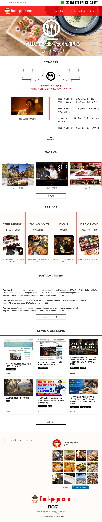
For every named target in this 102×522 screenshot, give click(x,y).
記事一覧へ (51, 422)
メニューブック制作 (89, 230)
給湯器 (50, 406)
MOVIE (64, 223)
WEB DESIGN (12, 223)
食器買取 (82, 367)
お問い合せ (92, 11)
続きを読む (51, 139)
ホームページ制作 (56, 11)
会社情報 (82, 11)
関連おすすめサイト (42, 511)
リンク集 (62, 511)
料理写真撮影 (38, 230)
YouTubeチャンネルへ (51, 317)
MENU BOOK (89, 223)
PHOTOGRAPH (38, 223)
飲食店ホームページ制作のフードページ (27, 440)
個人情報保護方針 (54, 511)
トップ (45, 11)
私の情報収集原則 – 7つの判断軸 (17, 398)
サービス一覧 (71, 11)
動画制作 (63, 230)
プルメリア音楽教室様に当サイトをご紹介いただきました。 (18, 365)
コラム (8, 401)
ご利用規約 (56, 513)
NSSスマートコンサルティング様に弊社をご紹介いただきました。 (50, 363)
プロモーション (75, 367)
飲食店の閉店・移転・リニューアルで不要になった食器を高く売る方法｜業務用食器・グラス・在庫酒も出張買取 (83, 361)
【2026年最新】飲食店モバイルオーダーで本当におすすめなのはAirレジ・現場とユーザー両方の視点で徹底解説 (83, 400)
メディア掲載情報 (11, 369)
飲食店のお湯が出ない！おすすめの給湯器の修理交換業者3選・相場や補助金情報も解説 (51, 400)
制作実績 (51, 196)
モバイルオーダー (85, 407)
